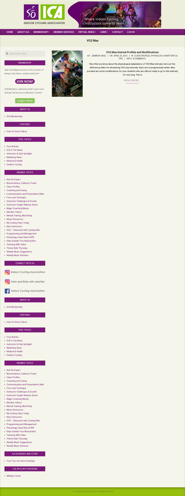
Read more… (132, 80)
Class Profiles (142, 56)
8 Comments (139, 58)
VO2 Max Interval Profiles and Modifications (132, 52)
